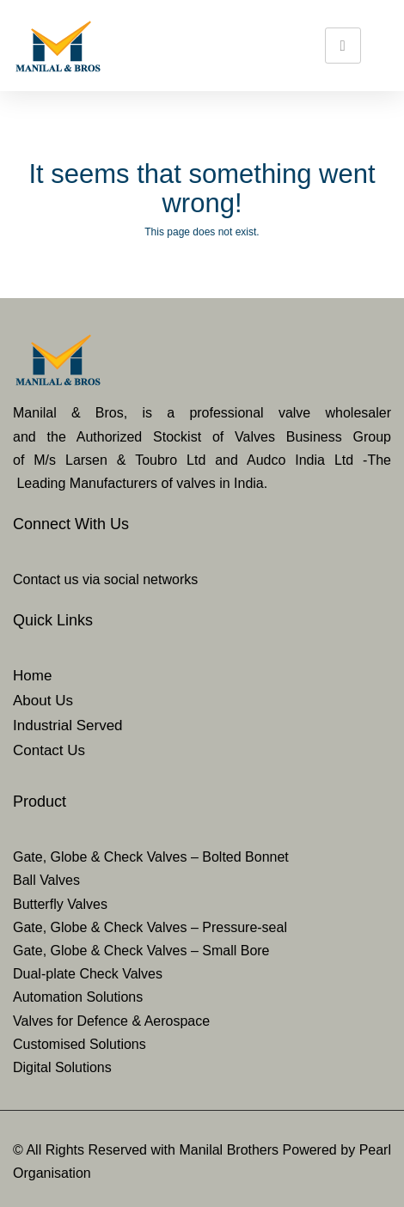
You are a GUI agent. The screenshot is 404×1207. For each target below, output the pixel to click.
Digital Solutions (62, 1067)
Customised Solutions (79, 1044)
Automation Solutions (78, 997)
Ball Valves (46, 880)
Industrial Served (68, 725)
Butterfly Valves (60, 904)
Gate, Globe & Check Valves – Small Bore (141, 950)
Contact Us (49, 750)
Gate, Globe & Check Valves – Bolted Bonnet (151, 857)
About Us (43, 700)
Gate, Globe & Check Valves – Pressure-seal (150, 927)
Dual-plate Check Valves (87, 973)
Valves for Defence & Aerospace (111, 1021)
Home (32, 676)
